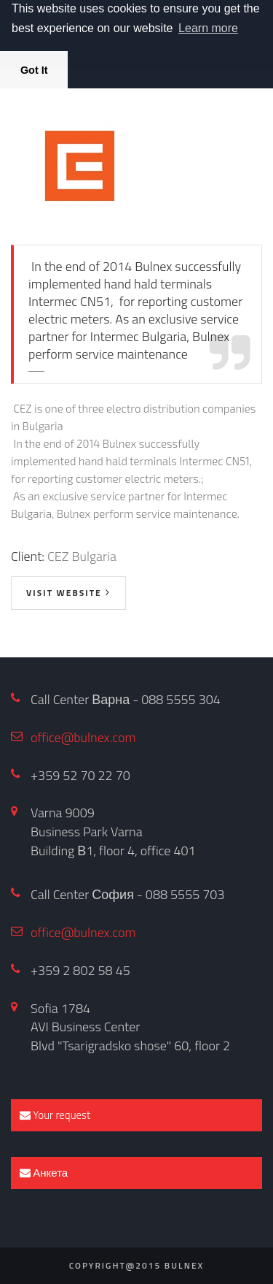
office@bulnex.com (83, 737)
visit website (64, 593)
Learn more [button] (208, 28)
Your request (55, 1115)
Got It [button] (34, 70)
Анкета (44, 1172)
